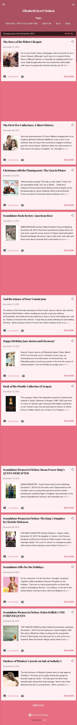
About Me (46, 24)
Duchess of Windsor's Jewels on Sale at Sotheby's (32, 661)
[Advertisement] (38, 101)
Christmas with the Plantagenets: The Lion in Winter (34, 170)
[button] (72, 42)
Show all (69, 34)
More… (68, 24)
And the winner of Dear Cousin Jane (24, 299)
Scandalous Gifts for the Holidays (23, 567)
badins (44, 720)
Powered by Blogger (38, 715)
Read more (69, 76)
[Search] (73, 5)
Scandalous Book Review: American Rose (28, 215)
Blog (58, 24)
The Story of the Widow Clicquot (22, 41)
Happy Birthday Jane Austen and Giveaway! (29, 341)
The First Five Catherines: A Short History (28, 125)
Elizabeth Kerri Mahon (38, 11)
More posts (38, 705)
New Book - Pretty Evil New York (22, 24)
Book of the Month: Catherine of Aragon (27, 386)
